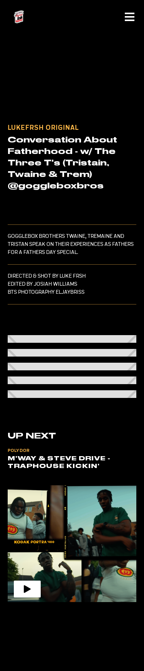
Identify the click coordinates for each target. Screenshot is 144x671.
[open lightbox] (72, 339)
